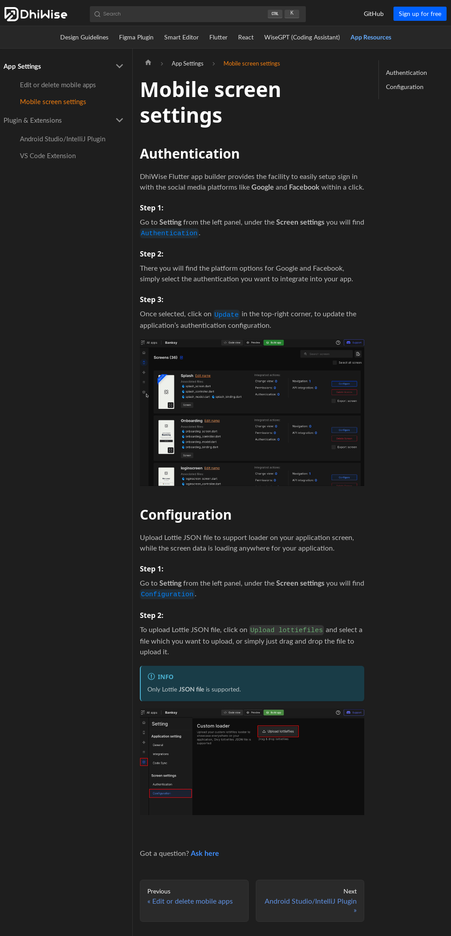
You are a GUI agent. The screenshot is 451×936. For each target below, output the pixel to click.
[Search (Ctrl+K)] (198, 14)
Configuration (405, 86)
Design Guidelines (84, 37)
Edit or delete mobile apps (58, 85)
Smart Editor (181, 37)
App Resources (371, 37)
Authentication (406, 72)
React (246, 37)
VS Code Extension (48, 155)
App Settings (22, 66)
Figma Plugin (136, 37)
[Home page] (148, 63)
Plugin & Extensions (33, 120)
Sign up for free (420, 13)
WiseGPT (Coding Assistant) (302, 37)
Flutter (218, 37)
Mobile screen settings (53, 101)
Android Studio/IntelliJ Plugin (62, 139)
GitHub (374, 13)
